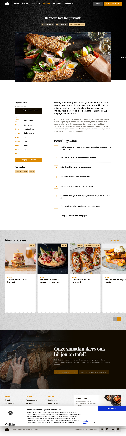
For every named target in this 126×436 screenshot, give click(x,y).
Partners (29, 403)
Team (28, 406)
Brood (7, 400)
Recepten (8, 406)
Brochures (51, 400)
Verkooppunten (32, 400)
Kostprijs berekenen (28, 160)
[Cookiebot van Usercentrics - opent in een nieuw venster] (10, 432)
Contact (98, 4)
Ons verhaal (9, 409)
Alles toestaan (112, 417)
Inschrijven (111, 413)
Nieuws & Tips (53, 403)
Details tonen (85, 430)
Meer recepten (115, 241)
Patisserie (8, 403)
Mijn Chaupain (112, 4)
